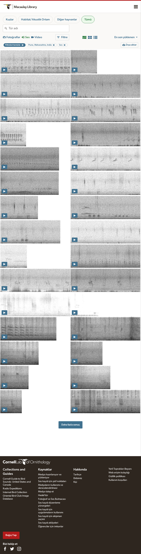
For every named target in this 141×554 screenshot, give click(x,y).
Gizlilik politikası (117, 476)
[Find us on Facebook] (5, 549)
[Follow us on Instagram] (19, 549)
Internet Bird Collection (15, 492)
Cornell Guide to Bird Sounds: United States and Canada (17, 482)
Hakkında (80, 469)
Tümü (88, 19)
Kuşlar (10, 19)
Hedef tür (43, 495)
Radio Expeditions (12, 488)
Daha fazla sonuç (70, 424)
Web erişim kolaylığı (119, 472)
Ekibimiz (77, 478)
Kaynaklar (45, 469)
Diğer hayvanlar (67, 19)
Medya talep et (46, 491)
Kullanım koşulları (118, 480)
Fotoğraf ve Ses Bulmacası (52, 499)
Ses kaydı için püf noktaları (52, 481)
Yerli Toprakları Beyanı (120, 469)
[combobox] (39, 28)
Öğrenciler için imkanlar (50, 526)
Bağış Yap (11, 535)
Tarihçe (77, 474)
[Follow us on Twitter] (12, 549)
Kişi (75, 482)
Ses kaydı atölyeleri (48, 523)
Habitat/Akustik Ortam (35, 19)
